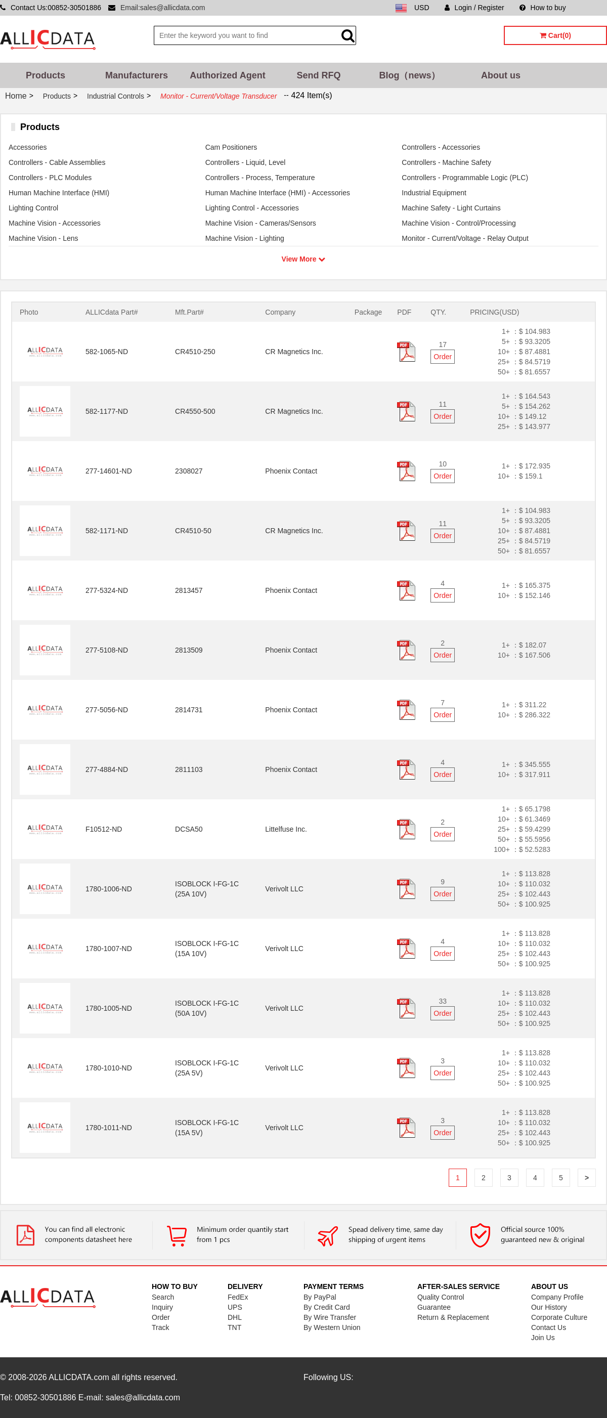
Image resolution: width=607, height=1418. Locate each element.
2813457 (189, 590)
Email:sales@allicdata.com (162, 8)
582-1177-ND (106, 411)
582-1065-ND (106, 352)
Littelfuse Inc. (286, 829)
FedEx (238, 1297)
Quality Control (440, 1297)
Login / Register (474, 8)
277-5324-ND (106, 590)
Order (442, 357)
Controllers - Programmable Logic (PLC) (465, 178)
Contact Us (548, 1327)
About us (501, 75)
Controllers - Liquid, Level (245, 162)
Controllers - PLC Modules (50, 178)
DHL (235, 1317)
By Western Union (332, 1327)
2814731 (189, 710)
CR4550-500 (195, 411)
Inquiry (162, 1307)
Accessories (28, 147)
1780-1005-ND (108, 1008)
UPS (235, 1307)
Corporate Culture (559, 1317)
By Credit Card (327, 1307)
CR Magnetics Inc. (294, 352)
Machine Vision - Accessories (55, 223)
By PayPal (320, 1297)
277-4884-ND (106, 769)
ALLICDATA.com (79, 1377)
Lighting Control (33, 208)
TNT (234, 1327)
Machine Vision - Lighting (244, 238)
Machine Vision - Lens (43, 238)
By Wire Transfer (330, 1317)
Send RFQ (318, 75)
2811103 (189, 769)
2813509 (189, 650)
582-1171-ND (106, 531)
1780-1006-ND (108, 889)
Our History (549, 1307)
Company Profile (557, 1297)
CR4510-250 (195, 352)
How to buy (542, 8)
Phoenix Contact (291, 471)
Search (163, 1297)
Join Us (543, 1338)
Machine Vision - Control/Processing (458, 223)
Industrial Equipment (434, 193)
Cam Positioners (231, 147)
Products (45, 75)
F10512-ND (103, 829)
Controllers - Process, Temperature (260, 178)
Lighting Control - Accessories (252, 208)
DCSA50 (188, 829)
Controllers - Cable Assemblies (57, 162)
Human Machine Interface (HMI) (59, 193)
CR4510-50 (193, 531)
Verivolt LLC (284, 889)
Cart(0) (555, 35)
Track (160, 1327)
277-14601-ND (108, 471)
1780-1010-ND (108, 1068)
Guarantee (434, 1307)
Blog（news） (409, 75)
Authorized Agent (227, 75)
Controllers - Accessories (441, 147)
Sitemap (594, 8)
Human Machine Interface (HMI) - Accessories (277, 193)
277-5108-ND (106, 650)
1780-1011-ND (108, 1128)
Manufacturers (136, 75)
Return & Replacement (453, 1317)
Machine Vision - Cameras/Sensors (260, 223)
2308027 (189, 471)
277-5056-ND (106, 710)
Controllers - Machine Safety (446, 162)
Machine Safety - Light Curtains (451, 208)
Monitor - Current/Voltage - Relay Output (465, 238)
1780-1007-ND (108, 948)
